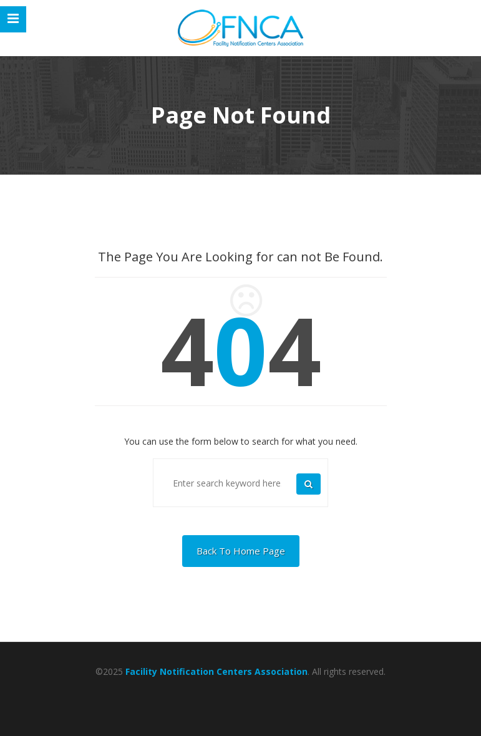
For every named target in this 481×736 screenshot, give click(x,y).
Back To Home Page (241, 551)
